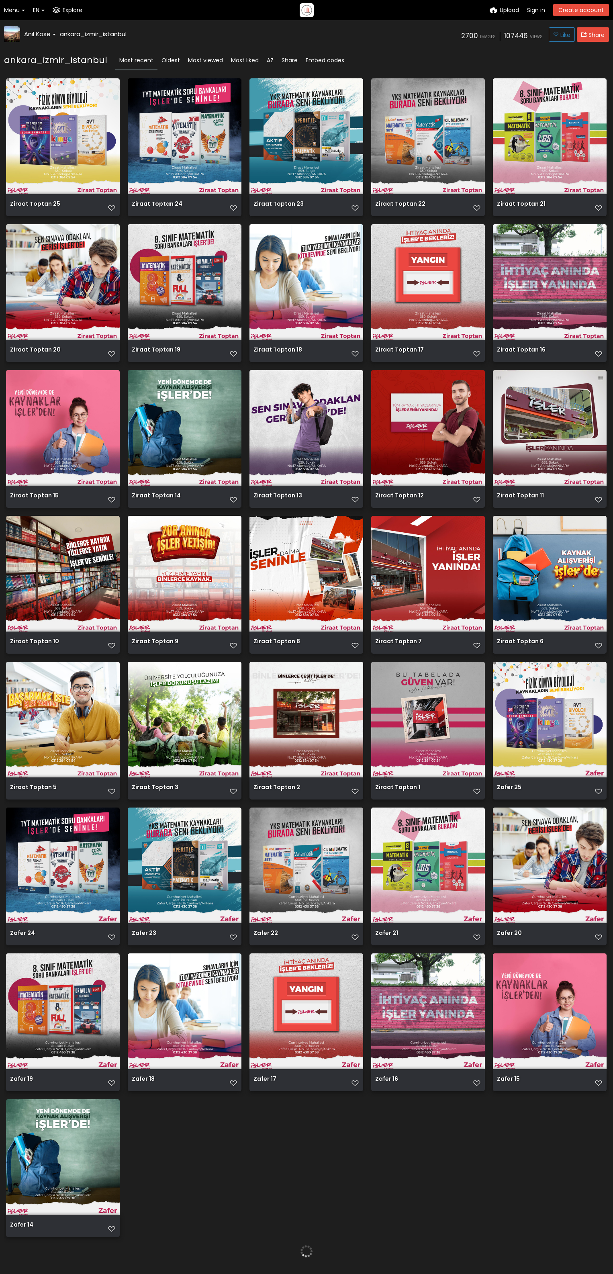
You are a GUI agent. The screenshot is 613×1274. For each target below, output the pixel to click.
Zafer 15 (508, 1079)
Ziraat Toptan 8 (276, 642)
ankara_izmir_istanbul (93, 34)
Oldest (170, 60)
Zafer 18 (143, 1079)
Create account (581, 10)
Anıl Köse (40, 34)
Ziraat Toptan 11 (520, 496)
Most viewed (205, 60)
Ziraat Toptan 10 (34, 642)
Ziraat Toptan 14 (156, 496)
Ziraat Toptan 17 (399, 350)
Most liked (245, 60)
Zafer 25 (509, 787)
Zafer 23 (144, 933)
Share (290, 60)
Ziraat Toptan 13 (277, 496)
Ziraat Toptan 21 (521, 204)
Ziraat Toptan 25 (35, 204)
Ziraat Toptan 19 (156, 350)
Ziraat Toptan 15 (34, 496)
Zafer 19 (21, 1079)
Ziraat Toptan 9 (155, 642)
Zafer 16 (386, 1079)
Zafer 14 (21, 1225)
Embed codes (325, 60)
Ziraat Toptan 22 (400, 204)
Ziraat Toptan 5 (33, 787)
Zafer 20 (509, 933)
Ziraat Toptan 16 (521, 350)
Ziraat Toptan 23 (278, 204)
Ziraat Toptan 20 (35, 350)
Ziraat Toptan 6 (520, 642)
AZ (270, 60)
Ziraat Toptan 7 (398, 642)
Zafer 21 (386, 933)
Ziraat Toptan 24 (157, 204)
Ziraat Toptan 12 (399, 496)
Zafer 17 (264, 1079)
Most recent (136, 60)
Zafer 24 (22, 933)
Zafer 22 (265, 933)
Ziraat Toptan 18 (277, 350)
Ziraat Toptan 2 (276, 787)
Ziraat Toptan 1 (397, 787)
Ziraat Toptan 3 (155, 787)
